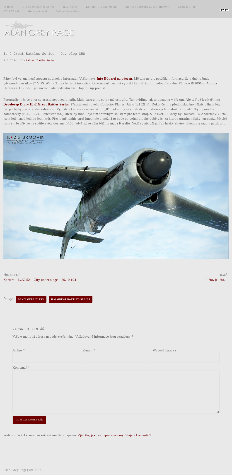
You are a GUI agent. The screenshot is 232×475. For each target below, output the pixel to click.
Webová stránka (164, 350)
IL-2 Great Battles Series (38, 6)
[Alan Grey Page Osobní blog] (43, 28)
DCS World (11, 11)
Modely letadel (37, 11)
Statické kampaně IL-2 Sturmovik (147, 6)
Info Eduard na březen (114, 78)
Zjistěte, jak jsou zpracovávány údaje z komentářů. (115, 435)
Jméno (18, 350)
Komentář (21, 367)
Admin (8, 6)
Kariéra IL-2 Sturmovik (101, 6)
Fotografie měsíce (67, 11)
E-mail (89, 350)
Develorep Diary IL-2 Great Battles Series (36, 104)
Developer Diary (31, 299)
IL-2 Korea (70, 6)
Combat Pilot (186, 6)
